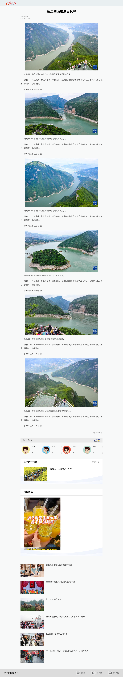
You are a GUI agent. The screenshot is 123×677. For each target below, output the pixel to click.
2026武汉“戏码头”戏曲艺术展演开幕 (60, 582)
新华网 (26, 16)
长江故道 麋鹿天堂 (53, 599)
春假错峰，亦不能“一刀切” (61, 469)
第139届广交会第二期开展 (56, 634)
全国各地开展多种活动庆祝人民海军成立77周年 (65, 617)
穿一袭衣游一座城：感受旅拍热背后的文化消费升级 (67, 651)
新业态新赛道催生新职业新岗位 (59, 565)
